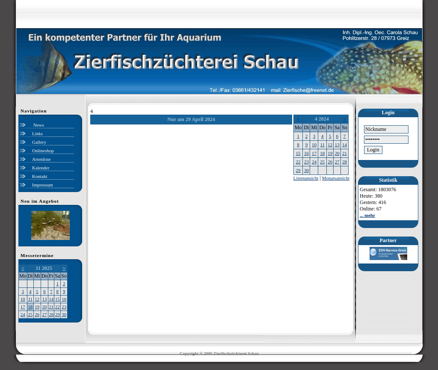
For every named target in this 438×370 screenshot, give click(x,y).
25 (30, 314)
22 (57, 306)
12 (37, 299)
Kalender (40, 167)
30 (64, 314)
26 (37, 314)
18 (30, 306)
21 (51, 306)
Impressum (42, 184)
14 (51, 299)
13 (44, 299)
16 (64, 299)
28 (51, 314)
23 (64, 306)
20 (44, 306)
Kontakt (39, 176)
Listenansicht (306, 178)
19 (37, 306)
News (38, 124)
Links (37, 133)
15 (57, 299)
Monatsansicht (335, 178)
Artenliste (41, 159)
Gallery (39, 142)
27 (44, 314)
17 (23, 306)
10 (23, 299)
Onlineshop (43, 150)
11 (30, 299)
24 (23, 314)
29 (57, 314)
